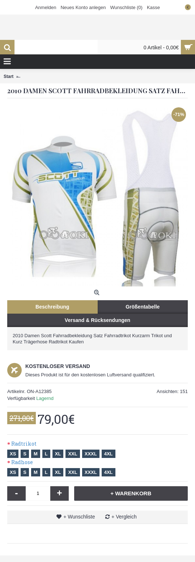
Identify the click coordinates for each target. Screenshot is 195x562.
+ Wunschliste (79, 517)
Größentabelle (143, 307)
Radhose (22, 462)
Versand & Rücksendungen (97, 320)
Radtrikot (24, 443)
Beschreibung (52, 307)
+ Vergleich (124, 517)
